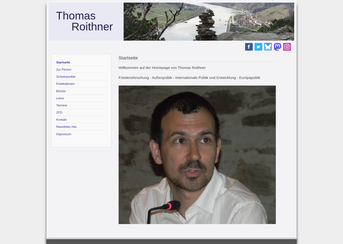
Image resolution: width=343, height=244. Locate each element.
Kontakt (61, 119)
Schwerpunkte (66, 76)
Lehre (60, 98)
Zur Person (63, 69)
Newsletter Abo (66, 127)
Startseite (63, 62)
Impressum (63, 134)
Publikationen (65, 84)
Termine (61, 105)
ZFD (59, 112)
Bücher (61, 91)
